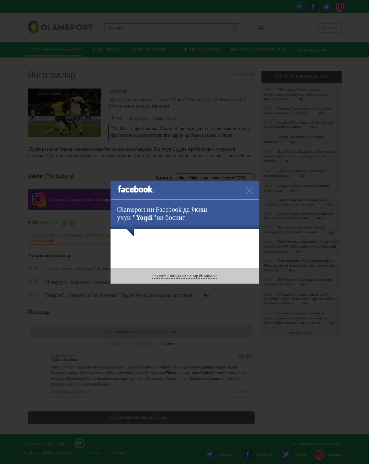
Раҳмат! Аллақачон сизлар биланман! (184, 276)
